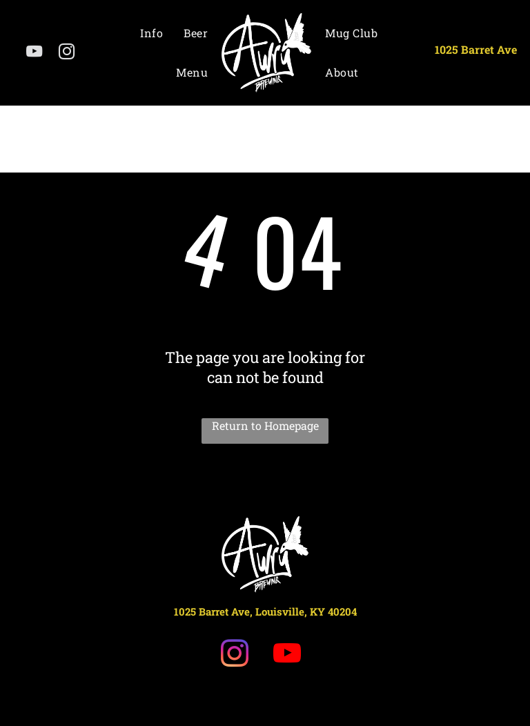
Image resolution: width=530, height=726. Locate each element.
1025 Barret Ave (476, 49)
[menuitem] (151, 32)
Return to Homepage (265, 425)
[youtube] (34, 53)
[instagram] (67, 53)
